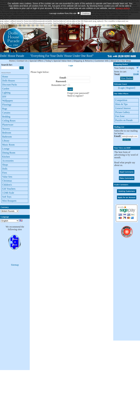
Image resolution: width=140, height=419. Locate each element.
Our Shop (126, 61)
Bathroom (7, 136)
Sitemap (15, 265)
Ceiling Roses (8, 120)
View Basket (127, 78)
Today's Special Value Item (58, 61)
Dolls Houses (8, 80)
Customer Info (102, 61)
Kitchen (6, 156)
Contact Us (22, 61)
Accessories (8, 160)
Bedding (6, 116)
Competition (121, 100)
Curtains (6, 112)
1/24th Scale (8, 192)
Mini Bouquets (9, 200)
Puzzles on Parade (124, 120)
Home (12, 61)
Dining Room (8, 152)
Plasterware (7, 124)
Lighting (6, 92)
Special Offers (36, 61)
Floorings (6, 104)
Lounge (6, 148)
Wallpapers (7, 100)
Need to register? (75, 95)
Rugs (4, 108)
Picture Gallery (122, 112)
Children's (7, 184)
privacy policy (123, 4)
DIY (4, 96)
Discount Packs (9, 84)
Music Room (8, 144)
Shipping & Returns (83, 61)
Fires (4, 172)
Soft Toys (6, 196)
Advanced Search (6, 72)
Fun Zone (120, 116)
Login (122, 88)
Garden (5, 88)
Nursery (6, 128)
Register (130, 88)
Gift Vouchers (8, 188)
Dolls (4, 168)
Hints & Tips (121, 104)
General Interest (123, 108)
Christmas (7, 180)
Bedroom (6, 132)
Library (5, 140)
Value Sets (7, 176)
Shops (5, 164)
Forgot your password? (78, 93)
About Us (115, 61)
